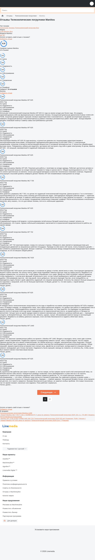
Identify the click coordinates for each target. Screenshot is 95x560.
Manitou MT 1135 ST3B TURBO (12, 418)
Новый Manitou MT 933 (9, 420)
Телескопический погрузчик (25, 28)
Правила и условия (10, 480)
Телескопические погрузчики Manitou (16, 413)
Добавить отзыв (6, 39)
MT (4, 35)
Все (37, 28)
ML (1, 35)
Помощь (6, 440)
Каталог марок (8, 495)
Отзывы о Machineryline (12, 492)
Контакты (6, 444)
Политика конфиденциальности (15, 484)
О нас (5, 436)
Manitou (7, 31)
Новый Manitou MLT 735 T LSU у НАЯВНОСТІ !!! (19, 415)
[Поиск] (92, 10)
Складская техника (7, 28)
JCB (2, 31)
